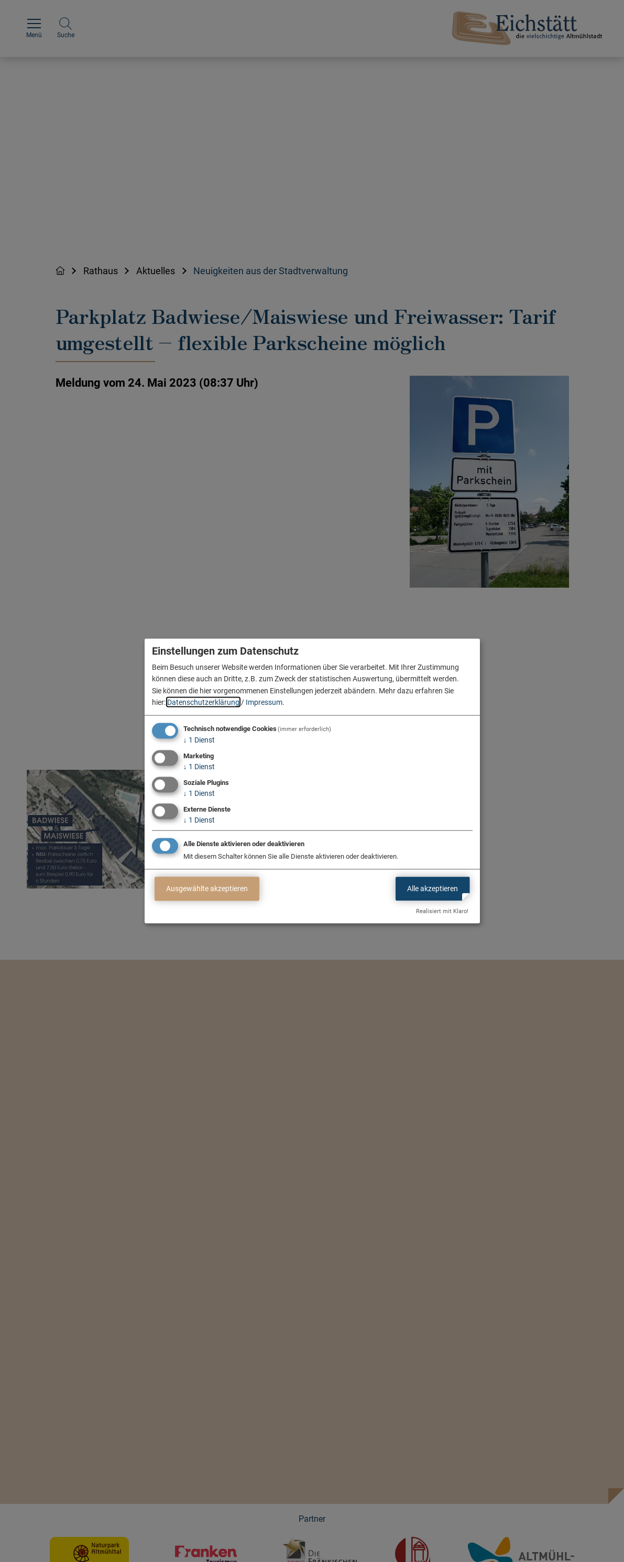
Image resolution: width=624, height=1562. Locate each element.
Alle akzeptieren (432, 888)
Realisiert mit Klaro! (442, 911)
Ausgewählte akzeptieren (207, 888)
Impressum (264, 702)
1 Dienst (199, 740)
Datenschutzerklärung (203, 702)
